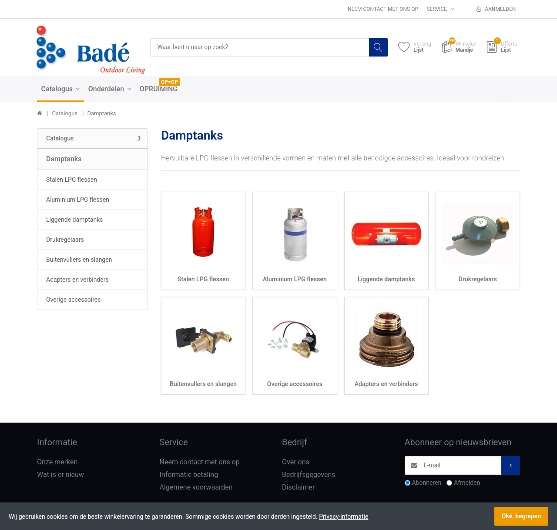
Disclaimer (298, 487)
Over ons (295, 462)
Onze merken (57, 462)
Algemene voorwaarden (196, 487)
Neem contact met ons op (383, 9)
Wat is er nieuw (60, 474)
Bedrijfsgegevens (309, 474)
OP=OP (169, 82)
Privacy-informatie (343, 516)
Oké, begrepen (521, 516)
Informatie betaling (189, 474)
